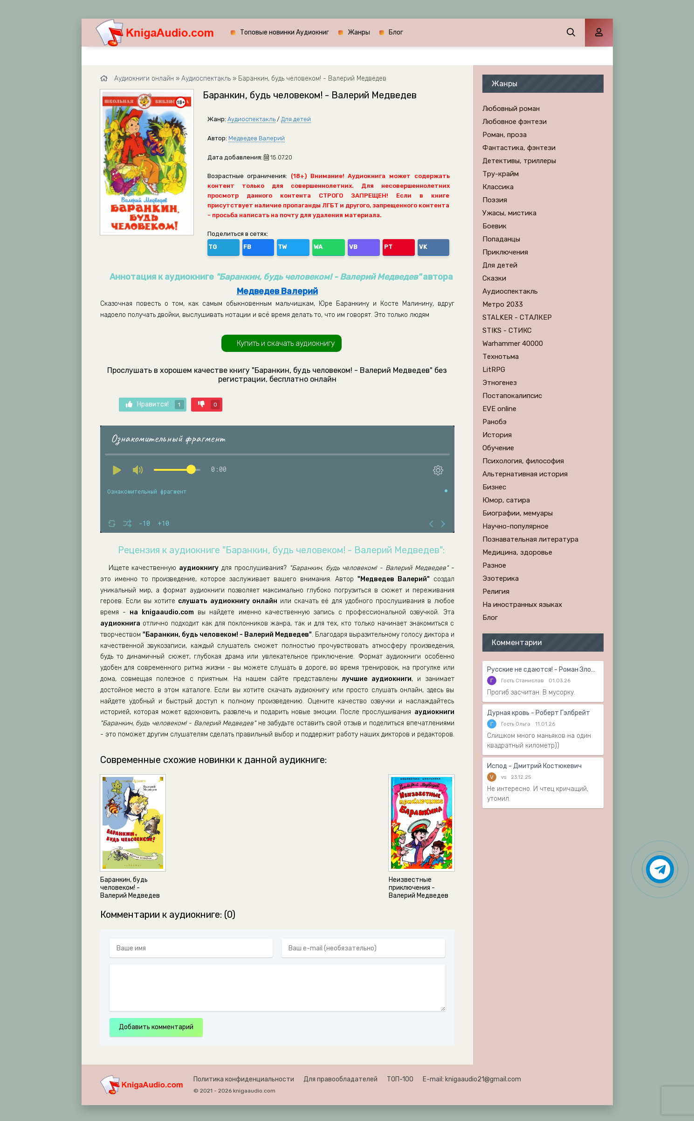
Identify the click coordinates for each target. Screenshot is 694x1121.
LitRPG (493, 369)
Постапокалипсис (512, 396)
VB (297, 245)
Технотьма (500, 356)
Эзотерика (500, 578)
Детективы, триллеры (519, 161)
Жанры (359, 32)
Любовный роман (511, 108)
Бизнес (494, 487)
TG (216, 245)
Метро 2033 (502, 304)
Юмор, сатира (506, 500)
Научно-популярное (515, 526)
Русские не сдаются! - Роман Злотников (543, 670)
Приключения (505, 252)
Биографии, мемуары (517, 513)
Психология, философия (523, 461)
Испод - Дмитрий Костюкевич (534, 766)
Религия (495, 591)
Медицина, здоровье (517, 552)
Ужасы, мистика (509, 213)
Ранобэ (494, 422)
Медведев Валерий (256, 138)
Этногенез (499, 382)
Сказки (494, 278)
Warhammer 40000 (512, 343)
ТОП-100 (400, 1076)
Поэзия (494, 200)
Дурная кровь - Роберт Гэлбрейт (538, 713)
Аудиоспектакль (251, 119)
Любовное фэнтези (514, 121)
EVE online (499, 409)
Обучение (498, 448)
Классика (498, 187)
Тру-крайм (500, 174)
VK (336, 245)
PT (317, 245)
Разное (494, 565)
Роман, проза (504, 135)
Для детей (296, 119)
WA (277, 245)
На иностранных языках (522, 604)
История (497, 435)
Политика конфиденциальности (243, 1076)
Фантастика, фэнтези (519, 148)
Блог (396, 32)
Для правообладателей (340, 1076)
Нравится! (155, 401)
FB (236, 245)
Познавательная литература (530, 539)
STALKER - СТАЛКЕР (517, 317)
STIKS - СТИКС (507, 330)
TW (256, 245)
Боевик (494, 226)
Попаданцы (501, 239)
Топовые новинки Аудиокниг (284, 32)
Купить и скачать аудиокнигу (286, 340)
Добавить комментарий (156, 1024)
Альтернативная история (525, 474)
